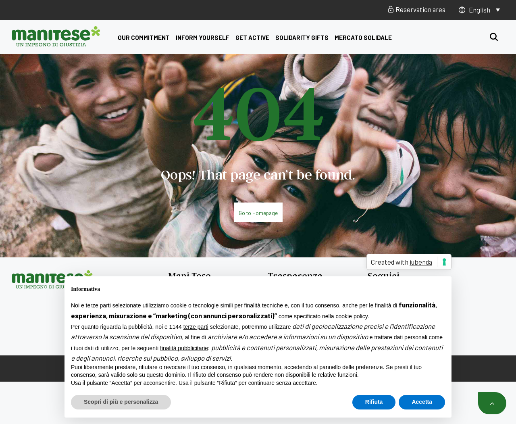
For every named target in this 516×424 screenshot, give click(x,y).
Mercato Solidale (363, 37)
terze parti (195, 327)
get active (252, 37)
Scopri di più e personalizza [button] (121, 402)
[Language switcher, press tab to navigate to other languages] (484, 9)
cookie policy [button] (352, 316)
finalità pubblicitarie (184, 348)
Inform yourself (202, 37)
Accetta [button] (422, 402)
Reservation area (416, 9)
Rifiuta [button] (374, 402)
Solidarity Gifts (302, 37)
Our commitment (144, 37)
